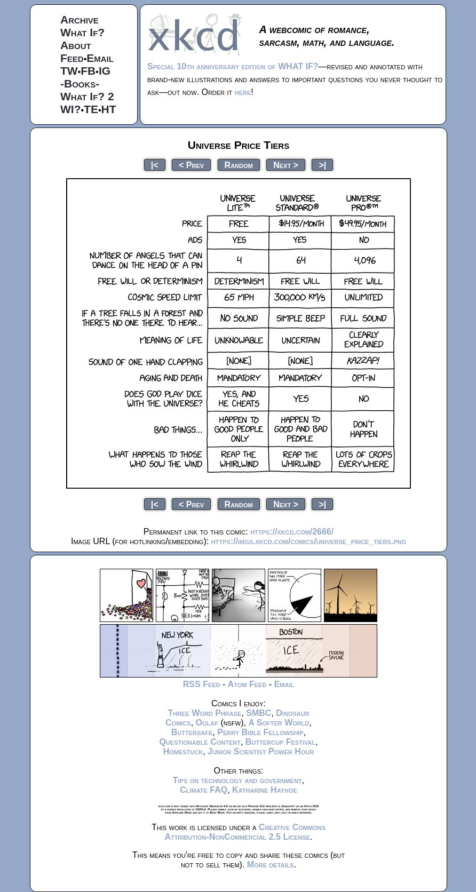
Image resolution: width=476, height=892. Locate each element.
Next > (285, 164)
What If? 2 (87, 96)
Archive (79, 19)
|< (154, 164)
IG (104, 71)
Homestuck (183, 751)
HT (108, 109)
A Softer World (278, 722)
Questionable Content (200, 741)
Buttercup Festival (280, 741)
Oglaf (207, 722)
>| (322, 164)
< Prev (191, 164)
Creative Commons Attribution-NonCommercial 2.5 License (245, 832)
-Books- (79, 83)
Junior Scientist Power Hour (261, 751)
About (75, 45)
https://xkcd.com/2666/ (292, 531)
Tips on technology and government (237, 780)
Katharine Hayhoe (264, 789)
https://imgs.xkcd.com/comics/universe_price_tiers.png (308, 541)
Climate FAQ (203, 789)
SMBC (258, 713)
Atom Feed (247, 684)
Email (100, 58)
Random (239, 164)
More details (270, 864)
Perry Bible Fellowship (260, 732)
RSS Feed (201, 684)
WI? (70, 109)
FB (88, 71)
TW (69, 71)
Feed (72, 58)
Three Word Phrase (204, 713)
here (243, 92)
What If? (82, 32)
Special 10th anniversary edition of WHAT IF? (232, 66)
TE (91, 109)
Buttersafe (192, 732)
